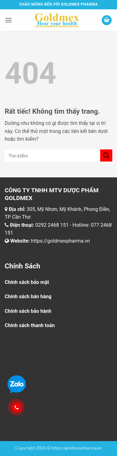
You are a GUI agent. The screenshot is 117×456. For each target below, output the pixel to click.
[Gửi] (106, 155)
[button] (8, 20)
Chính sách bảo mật (27, 282)
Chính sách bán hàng (28, 296)
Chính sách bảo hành (28, 311)
